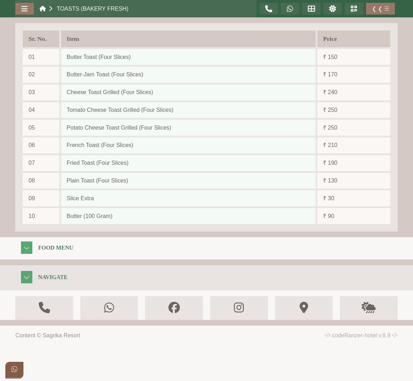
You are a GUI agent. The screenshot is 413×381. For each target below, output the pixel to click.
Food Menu (55, 248)
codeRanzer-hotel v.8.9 (365, 335)
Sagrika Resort (61, 335)
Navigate (53, 277)
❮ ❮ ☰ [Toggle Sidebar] (380, 9)
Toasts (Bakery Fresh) (92, 9)
